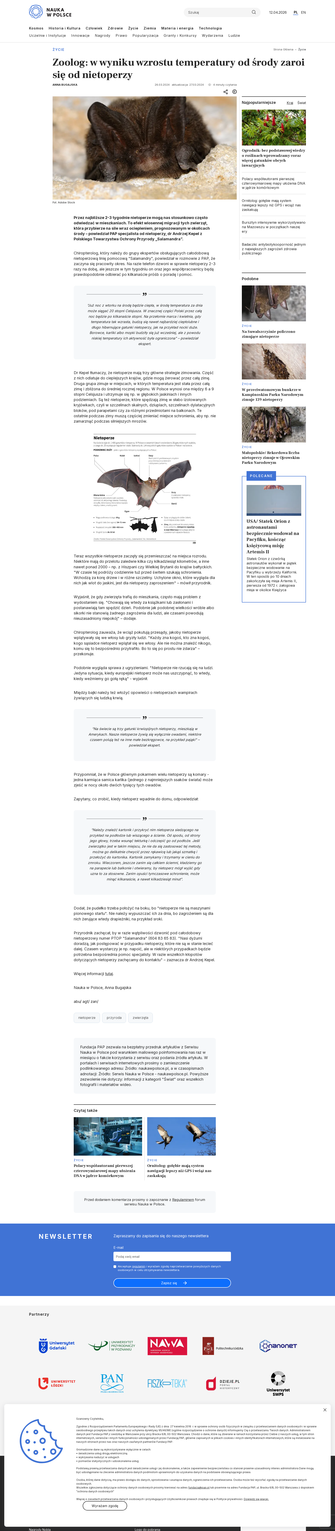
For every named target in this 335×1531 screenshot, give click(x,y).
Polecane (261, 476)
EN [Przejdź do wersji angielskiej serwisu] (303, 12)
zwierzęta (140, 1017)
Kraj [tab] (290, 103)
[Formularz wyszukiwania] (222, 12)
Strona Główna (283, 49)
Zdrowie (115, 28)
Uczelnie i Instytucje (47, 35)
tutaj (109, 973)
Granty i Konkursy (180, 35)
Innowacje (80, 35)
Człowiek (94, 28)
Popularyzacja (145, 35)
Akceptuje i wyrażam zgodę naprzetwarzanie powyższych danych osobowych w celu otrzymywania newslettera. (169, 1268)
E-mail (118, 1247)
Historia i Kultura (65, 28)
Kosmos (36, 28)
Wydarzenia (212, 35)
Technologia (210, 28)
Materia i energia (177, 28)
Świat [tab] (301, 103)
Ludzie (234, 35)
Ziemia (150, 28)
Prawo (121, 35)
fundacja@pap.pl (199, 1487)
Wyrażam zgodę (105, 1506)
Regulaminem (183, 1199)
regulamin (138, 1266)
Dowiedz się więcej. (256, 1499)
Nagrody (102, 35)
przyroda (114, 1017)
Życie (133, 28)
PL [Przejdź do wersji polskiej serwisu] (296, 12)
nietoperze (87, 1017)
